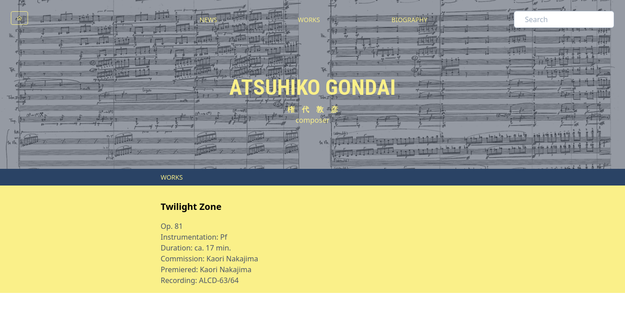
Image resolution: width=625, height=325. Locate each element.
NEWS (208, 19)
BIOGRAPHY (409, 19)
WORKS (309, 19)
